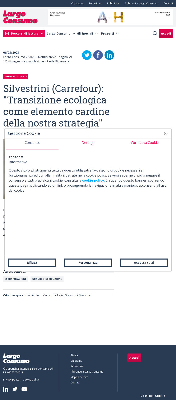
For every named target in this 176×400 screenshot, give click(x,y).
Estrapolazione (15, 278)
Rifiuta (32, 263)
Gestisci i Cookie (152, 396)
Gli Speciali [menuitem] (85, 33)
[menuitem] (76, 3)
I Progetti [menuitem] (106, 33)
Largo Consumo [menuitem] (58, 33)
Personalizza (88, 263)
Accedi (166, 33)
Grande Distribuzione (47, 278)
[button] (165, 133)
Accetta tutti (144, 263)
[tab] (32, 144)
